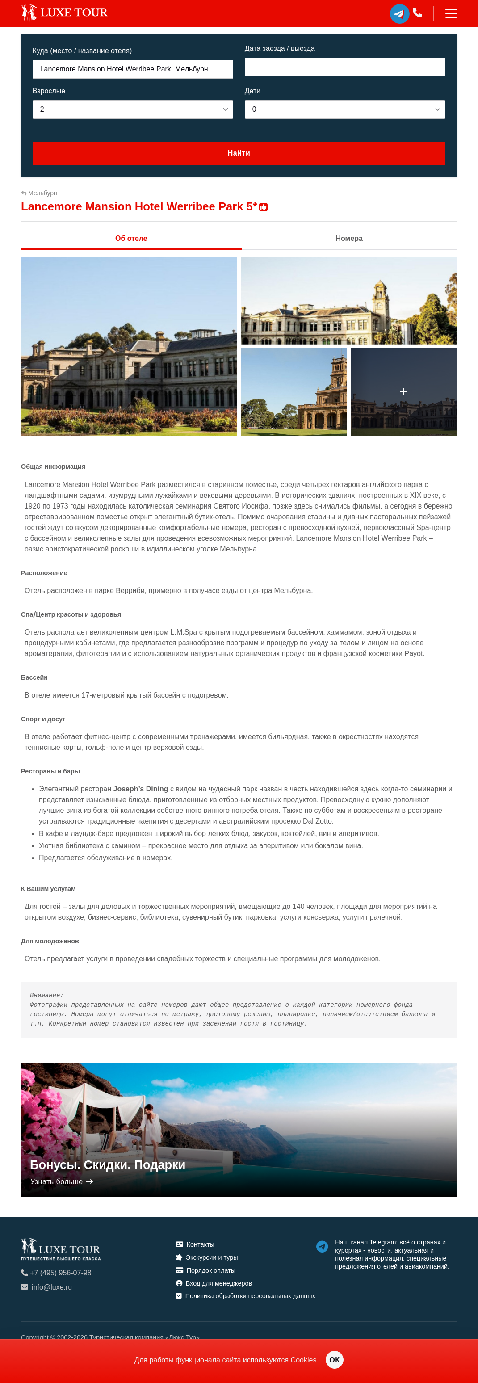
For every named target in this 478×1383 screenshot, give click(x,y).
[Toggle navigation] (445, 13)
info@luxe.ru (46, 1287)
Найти (239, 153)
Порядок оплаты (206, 1270)
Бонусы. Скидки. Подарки (108, 1165)
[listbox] (133, 109)
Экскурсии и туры (207, 1257)
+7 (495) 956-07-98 (56, 1273)
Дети (252, 91)
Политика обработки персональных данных (245, 1295)
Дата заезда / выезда (280, 48)
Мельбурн (39, 193)
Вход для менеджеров (214, 1283)
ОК (334, 1360)
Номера (349, 238)
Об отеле (131, 238)
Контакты (195, 1244)
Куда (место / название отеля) (82, 51)
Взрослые (49, 91)
